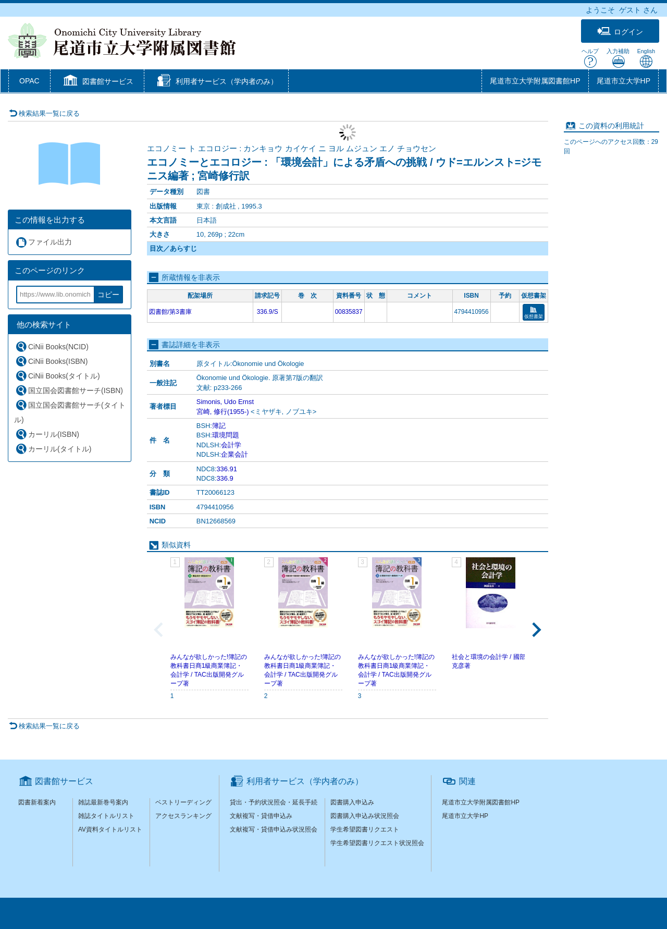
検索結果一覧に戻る (44, 113)
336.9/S (267, 311)
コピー (108, 294)
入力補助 (618, 58)
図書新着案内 (37, 802)
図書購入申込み (352, 802)
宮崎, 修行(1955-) (222, 411)
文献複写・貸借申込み (261, 816)
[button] (97, 81)
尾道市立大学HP (623, 81)
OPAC (29, 81)
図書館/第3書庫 (170, 311)
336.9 (224, 478)
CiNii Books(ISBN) (51, 361)
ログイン (620, 32)
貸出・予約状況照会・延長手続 (273, 802)
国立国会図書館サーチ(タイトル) (70, 411)
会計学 (231, 445)
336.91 (226, 469)
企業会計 (234, 454)
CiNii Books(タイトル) (57, 375)
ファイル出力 (43, 242)
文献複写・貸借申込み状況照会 (273, 829)
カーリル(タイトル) (53, 448)
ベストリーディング (183, 802)
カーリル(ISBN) (47, 434)
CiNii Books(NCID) (52, 346)
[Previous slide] (159, 630)
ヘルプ (590, 58)
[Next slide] (536, 630)
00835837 (349, 311)
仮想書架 (533, 313)
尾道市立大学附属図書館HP (535, 81)
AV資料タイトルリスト (110, 829)
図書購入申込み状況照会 (364, 816)
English (646, 58)
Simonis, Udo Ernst (225, 402)
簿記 (219, 426)
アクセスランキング (183, 816)
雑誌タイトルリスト (106, 816)
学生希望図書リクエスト (364, 829)
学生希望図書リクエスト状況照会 (377, 843)
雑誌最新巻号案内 (103, 802)
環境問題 (225, 435)
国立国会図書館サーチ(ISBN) (69, 390)
